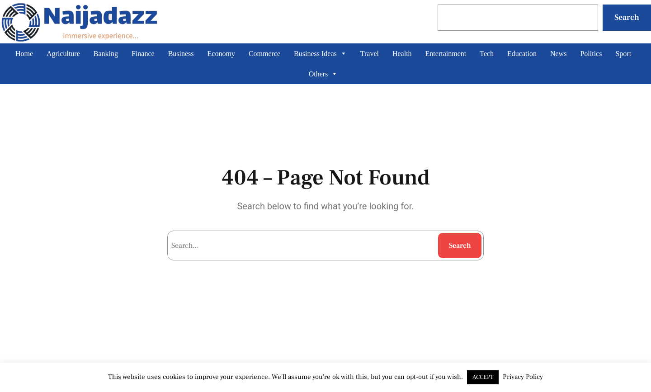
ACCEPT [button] (482, 377)
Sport (623, 53)
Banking (106, 53)
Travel (369, 53)
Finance (143, 53)
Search (626, 17)
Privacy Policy (523, 377)
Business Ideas (320, 53)
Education (522, 53)
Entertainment (446, 53)
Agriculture (63, 53)
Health (402, 53)
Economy (221, 53)
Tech (487, 53)
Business (181, 53)
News (558, 53)
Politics (591, 53)
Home (24, 53)
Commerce (264, 53)
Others (323, 74)
